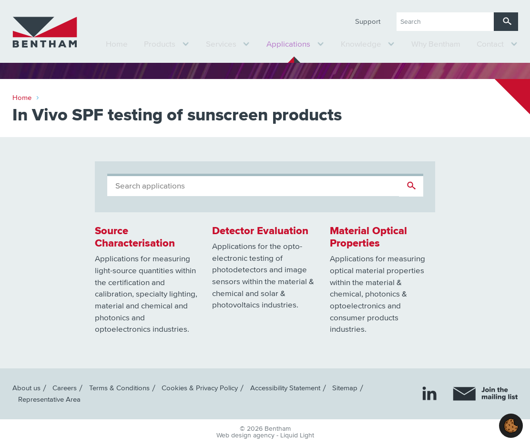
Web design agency (246, 435)
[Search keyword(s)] (445, 21)
